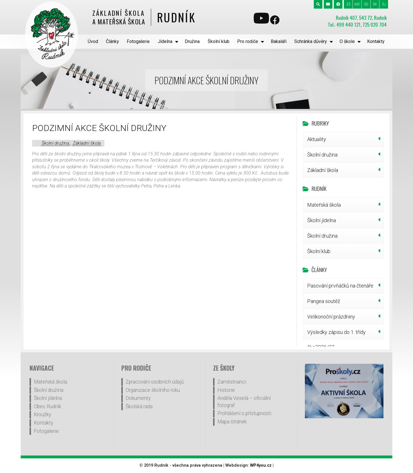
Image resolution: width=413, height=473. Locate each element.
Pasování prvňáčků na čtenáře (340, 286)
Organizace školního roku (153, 390)
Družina (192, 41)
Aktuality (316, 139)
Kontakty (376, 41)
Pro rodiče (247, 41)
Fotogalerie (138, 41)
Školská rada (139, 406)
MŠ (357, 4)
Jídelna (165, 41)
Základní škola (87, 143)
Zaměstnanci (231, 382)
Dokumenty (138, 398)
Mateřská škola (324, 205)
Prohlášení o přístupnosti (244, 413)
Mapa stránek (232, 422)
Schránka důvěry (310, 41)
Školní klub (218, 41)
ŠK (375, 4)
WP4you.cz (261, 465)
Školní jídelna (321, 220)
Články (112, 41)
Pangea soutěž (323, 301)
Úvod (93, 41)
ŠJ (384, 4)
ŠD (366, 4)
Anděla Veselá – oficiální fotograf (244, 401)
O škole (347, 41)
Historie (226, 390)
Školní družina (55, 143)
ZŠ (348, 4)
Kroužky (42, 414)
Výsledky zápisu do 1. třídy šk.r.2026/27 (336, 334)
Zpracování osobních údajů (155, 382)
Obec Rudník (47, 406)
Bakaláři (279, 41)
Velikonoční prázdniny (331, 317)
